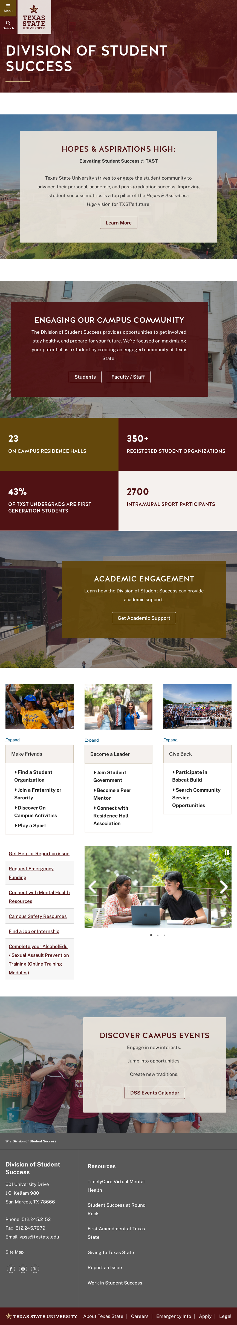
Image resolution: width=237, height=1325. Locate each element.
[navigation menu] (8, 8)
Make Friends (26, 754)
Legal (225, 1316)
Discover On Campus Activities (35, 811)
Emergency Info (173, 1316)
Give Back (180, 754)
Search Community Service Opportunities (196, 797)
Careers (140, 1316)
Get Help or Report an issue (39, 853)
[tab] (151, 935)
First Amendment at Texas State (116, 1233)
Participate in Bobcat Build (189, 776)
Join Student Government (109, 776)
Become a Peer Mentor (112, 794)
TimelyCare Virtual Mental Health (116, 1186)
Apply (205, 1316)
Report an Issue (105, 1267)
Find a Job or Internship (34, 931)
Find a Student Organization (33, 776)
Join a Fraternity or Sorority (37, 793)
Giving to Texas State (111, 1252)
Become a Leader (110, 754)
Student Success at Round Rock (117, 1209)
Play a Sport (30, 825)
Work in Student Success (115, 1283)
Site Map (14, 1252)
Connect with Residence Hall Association (111, 815)
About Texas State (103, 1316)
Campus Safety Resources (38, 916)
